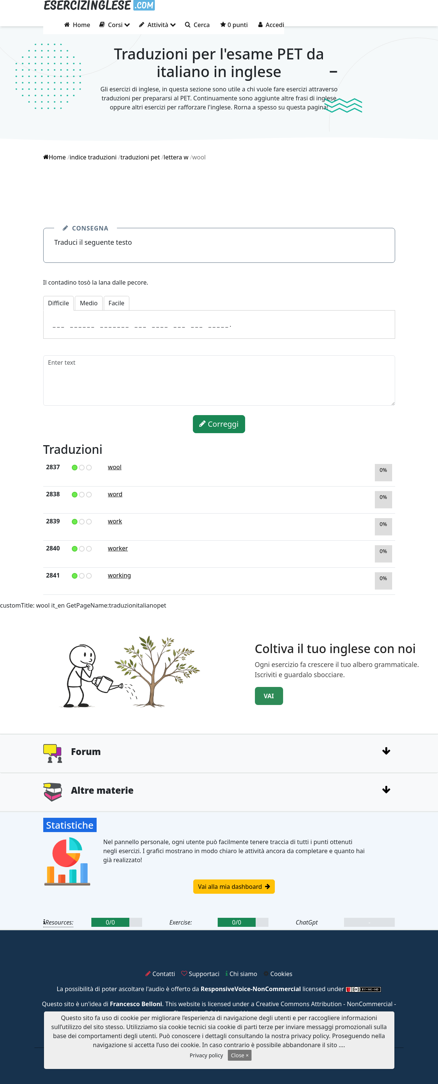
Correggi (218, 424)
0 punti (234, 25)
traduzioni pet (140, 157)
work (115, 521)
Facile (116, 303)
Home (77, 25)
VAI (269, 696)
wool (114, 467)
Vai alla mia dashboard (234, 886)
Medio (88, 303)
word (115, 494)
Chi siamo (241, 974)
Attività (157, 25)
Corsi (114, 25)
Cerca (197, 25)
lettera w (176, 157)
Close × (240, 1055)
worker (118, 548)
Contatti (160, 974)
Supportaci (200, 974)
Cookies (278, 974)
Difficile (58, 303)
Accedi (271, 25)
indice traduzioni (93, 157)
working (119, 575)
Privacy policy (206, 1055)
